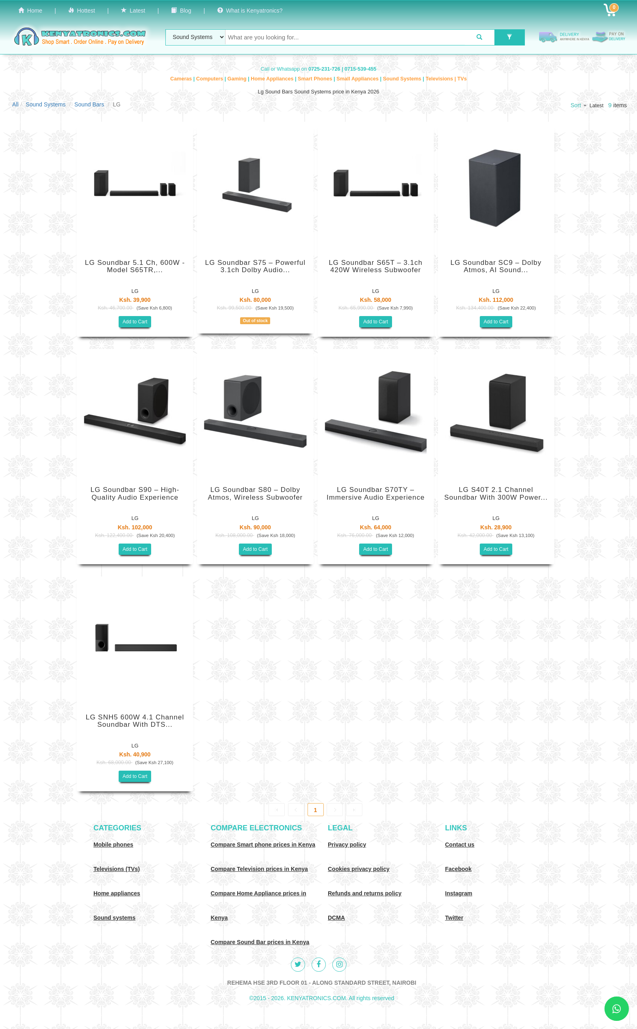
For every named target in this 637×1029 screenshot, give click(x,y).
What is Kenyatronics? (250, 10)
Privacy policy (347, 844)
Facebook (458, 869)
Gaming (238, 79)
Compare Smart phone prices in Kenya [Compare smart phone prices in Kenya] (263, 844)
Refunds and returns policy (364, 893)
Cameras (181, 79)
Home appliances (116, 893)
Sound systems (114, 917)
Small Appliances (358, 79)
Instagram (458, 893)
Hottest (81, 10)
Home (30, 10)
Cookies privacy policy (359, 869)
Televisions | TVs (446, 79)
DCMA (336, 917)
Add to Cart (135, 322)
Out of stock (255, 320)
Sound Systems (403, 79)
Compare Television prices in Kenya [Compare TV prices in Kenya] (259, 869)
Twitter (454, 917)
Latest (133, 10)
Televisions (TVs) (116, 869)
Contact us (459, 844)
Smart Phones (316, 79)
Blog (181, 10)
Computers (210, 79)
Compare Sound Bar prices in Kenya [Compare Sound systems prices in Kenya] (260, 942)
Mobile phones (113, 844)
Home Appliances (273, 79)
